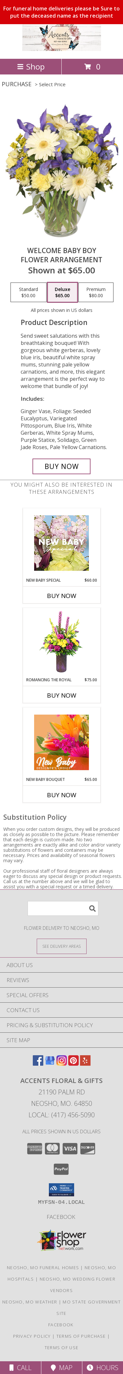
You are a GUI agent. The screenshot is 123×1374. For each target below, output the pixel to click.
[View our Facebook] (38, 1063)
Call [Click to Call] (20, 1367)
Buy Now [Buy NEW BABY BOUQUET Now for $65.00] (61, 795)
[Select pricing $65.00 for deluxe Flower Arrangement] (62, 292)
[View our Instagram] (61, 1063)
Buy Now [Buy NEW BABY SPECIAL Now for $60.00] (61, 595)
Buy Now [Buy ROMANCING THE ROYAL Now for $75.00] (61, 695)
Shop (31, 66)
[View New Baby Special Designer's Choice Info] (61, 543)
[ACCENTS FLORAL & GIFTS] (61, 49)
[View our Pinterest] (73, 1063)
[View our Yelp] (85, 1063)
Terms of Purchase (81, 1336)
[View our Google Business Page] (50, 1063)
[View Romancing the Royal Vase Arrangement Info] (61, 642)
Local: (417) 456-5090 (62, 1114)
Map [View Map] (61, 1367)
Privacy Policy (32, 1336)
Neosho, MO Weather (29, 1302)
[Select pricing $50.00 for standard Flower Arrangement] (28, 292)
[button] (61, 1189)
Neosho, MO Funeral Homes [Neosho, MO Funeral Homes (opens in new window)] (43, 1267)
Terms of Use (62, 1347)
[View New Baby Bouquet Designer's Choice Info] (61, 742)
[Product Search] (63, 908)
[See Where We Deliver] (62, 946)
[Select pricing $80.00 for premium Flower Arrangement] (96, 292)
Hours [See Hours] (102, 1367)
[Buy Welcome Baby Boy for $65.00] (61, 466)
